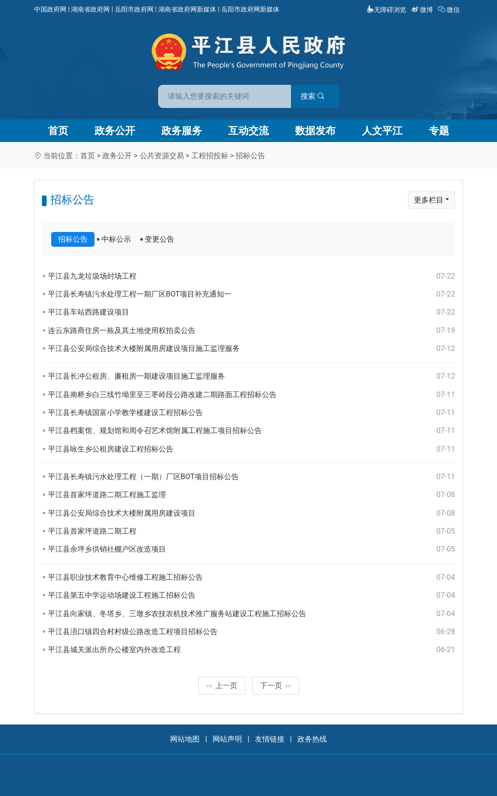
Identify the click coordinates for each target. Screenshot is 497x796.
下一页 (275, 685)
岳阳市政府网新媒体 (250, 9)
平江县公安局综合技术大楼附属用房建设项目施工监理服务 (251, 348)
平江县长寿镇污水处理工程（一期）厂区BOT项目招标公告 (251, 476)
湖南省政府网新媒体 (187, 9)
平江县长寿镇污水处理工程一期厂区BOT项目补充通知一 (251, 294)
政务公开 (115, 131)
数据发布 (315, 131)
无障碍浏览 (386, 9)
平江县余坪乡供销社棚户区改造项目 (251, 549)
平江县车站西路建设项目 (251, 312)
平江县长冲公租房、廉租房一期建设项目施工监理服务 (251, 376)
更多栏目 (429, 200)
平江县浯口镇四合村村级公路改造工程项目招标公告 (251, 631)
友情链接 (269, 739)
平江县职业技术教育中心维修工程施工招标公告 (251, 577)
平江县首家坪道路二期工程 (251, 531)
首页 (58, 131)
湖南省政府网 (90, 9)
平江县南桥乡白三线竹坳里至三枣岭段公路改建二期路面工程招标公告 (251, 394)
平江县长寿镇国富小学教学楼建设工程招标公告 (251, 412)
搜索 (314, 96)
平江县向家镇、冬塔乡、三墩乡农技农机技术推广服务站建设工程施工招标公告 (251, 613)
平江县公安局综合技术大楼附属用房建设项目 (251, 513)
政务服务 (181, 131)
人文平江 (382, 131)
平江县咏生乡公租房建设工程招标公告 (251, 449)
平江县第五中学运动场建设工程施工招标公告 (251, 595)
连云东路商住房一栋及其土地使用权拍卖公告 (251, 330)
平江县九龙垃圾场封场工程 (251, 276)
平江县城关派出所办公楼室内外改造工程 (251, 649)
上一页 (221, 685)
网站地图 (185, 739)
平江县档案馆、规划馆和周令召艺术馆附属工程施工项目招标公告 (251, 430)
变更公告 (159, 239)
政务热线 (312, 739)
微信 (450, 9)
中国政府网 (50, 9)
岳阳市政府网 (134, 9)
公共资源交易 (162, 155)
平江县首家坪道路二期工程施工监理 (251, 494)
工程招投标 (209, 155)
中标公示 (116, 239)
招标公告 (250, 155)
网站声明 (227, 739)
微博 (423, 9)
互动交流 (248, 131)
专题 (439, 131)
